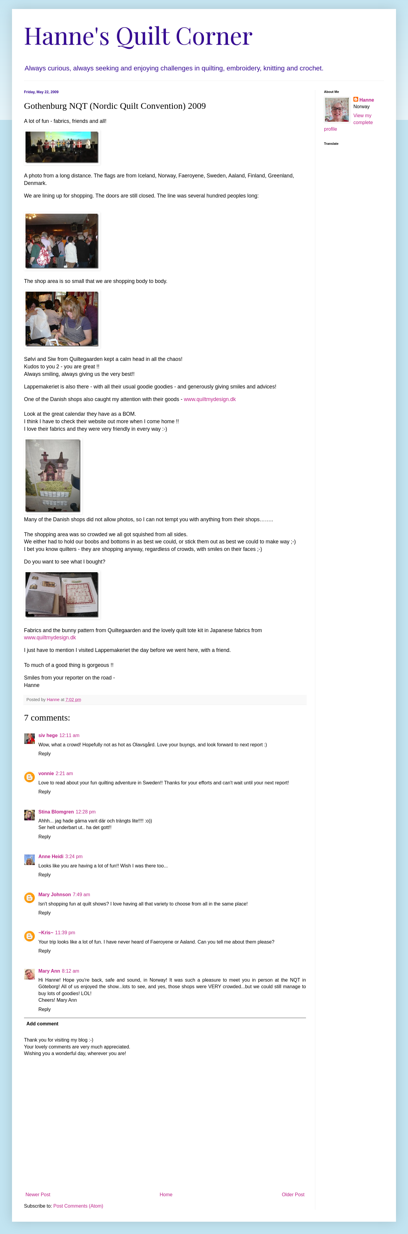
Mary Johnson (54, 894)
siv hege (48, 735)
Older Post (293, 1194)
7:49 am (81, 894)
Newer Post (38, 1194)
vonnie (46, 773)
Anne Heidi (51, 856)
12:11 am (69, 735)
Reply (44, 753)
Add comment (42, 1023)
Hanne (366, 100)
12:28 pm (86, 811)
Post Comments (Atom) (78, 1206)
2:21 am (64, 773)
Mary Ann (49, 971)
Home (166, 1194)
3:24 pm (74, 856)
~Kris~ (45, 932)
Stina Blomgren (56, 811)
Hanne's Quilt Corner (138, 35)
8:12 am (70, 971)
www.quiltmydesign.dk (210, 399)
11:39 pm (65, 932)
